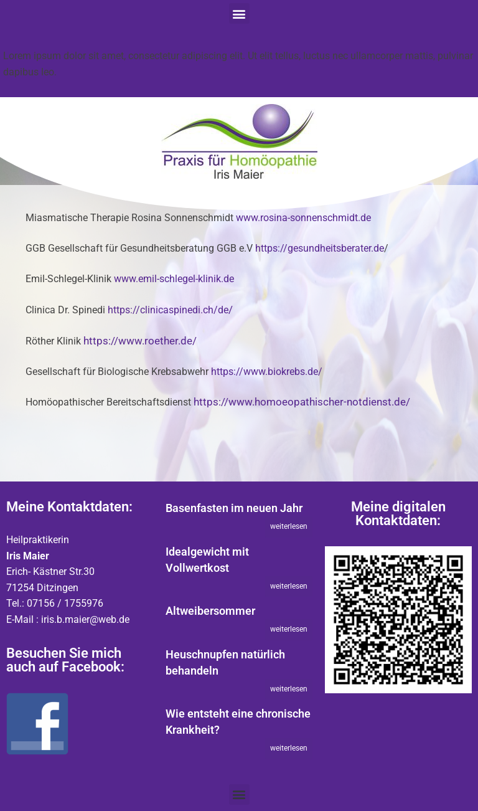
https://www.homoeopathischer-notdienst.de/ (302, 402)
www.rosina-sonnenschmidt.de (303, 218)
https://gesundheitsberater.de (319, 248)
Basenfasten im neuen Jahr (234, 508)
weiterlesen (288, 526)
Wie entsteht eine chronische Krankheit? (238, 721)
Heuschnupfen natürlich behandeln (225, 662)
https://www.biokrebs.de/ (266, 371)
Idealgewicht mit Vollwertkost (207, 559)
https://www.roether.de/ (140, 340)
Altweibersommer (210, 610)
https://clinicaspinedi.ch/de (168, 310)
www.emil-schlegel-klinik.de (174, 279)
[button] (239, 13)
